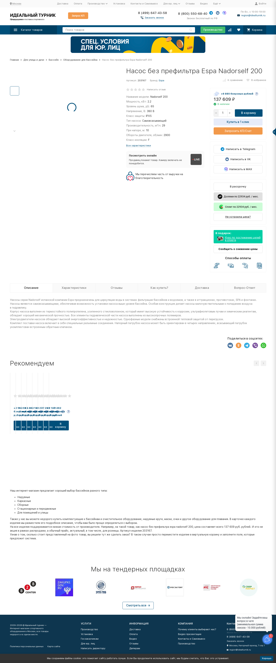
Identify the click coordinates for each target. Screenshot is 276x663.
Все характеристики (138, 145)
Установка (119, 3)
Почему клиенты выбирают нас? (197, 629)
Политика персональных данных (27, 646)
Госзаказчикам (90, 638)
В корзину (248, 113)
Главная (14, 59)
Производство (212, 29)
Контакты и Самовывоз (144, 3)
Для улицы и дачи (33, 59)
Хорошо (266, 658)
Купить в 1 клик (238, 122)
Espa (161, 80)
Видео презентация (189, 634)
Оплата (78, 3)
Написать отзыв (156, 89)
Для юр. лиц (88, 643)
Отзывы (190, 3)
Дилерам (134, 648)
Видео (204, 3)
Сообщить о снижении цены (238, 249)
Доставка (62, 3)
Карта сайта (53, 646)
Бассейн (54, 59)
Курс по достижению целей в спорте (243, 239)
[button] (14, 131)
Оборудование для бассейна (80, 59)
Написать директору (93, 648)
